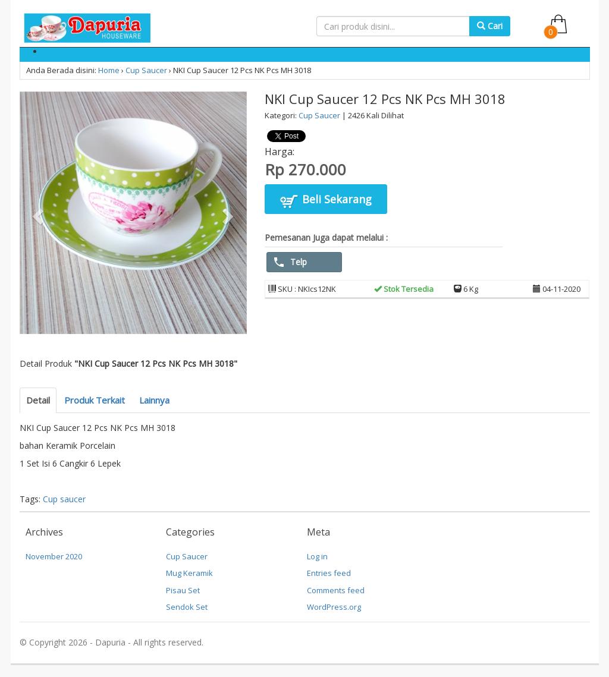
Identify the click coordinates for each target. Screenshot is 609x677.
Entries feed (329, 573)
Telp (290, 261)
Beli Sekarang (326, 201)
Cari (490, 26)
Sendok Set (187, 607)
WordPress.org (334, 607)
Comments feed (336, 590)
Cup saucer (64, 499)
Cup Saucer (146, 70)
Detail (38, 400)
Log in (317, 556)
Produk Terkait (94, 400)
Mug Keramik (189, 573)
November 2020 (54, 556)
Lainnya (154, 400)
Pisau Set (183, 590)
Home (109, 70)
